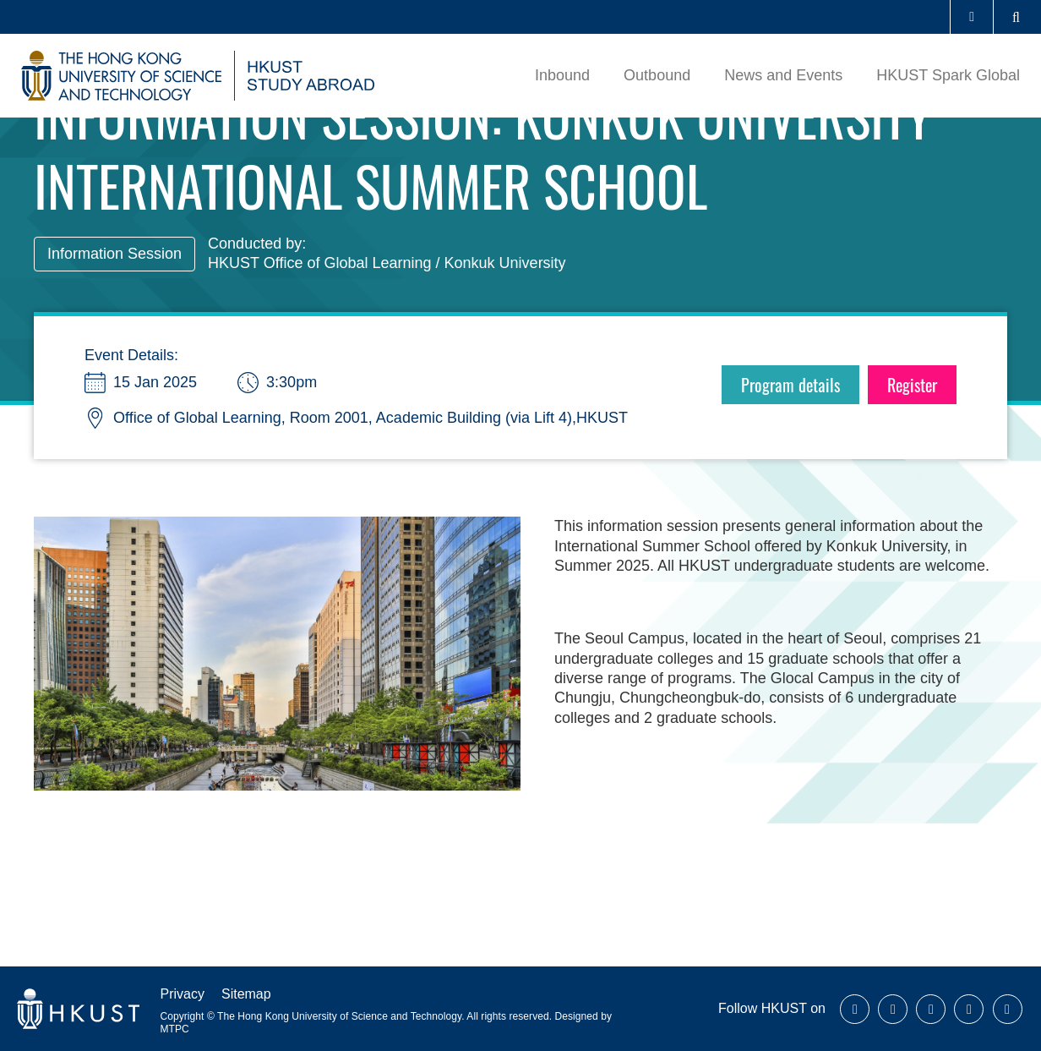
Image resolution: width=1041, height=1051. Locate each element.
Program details (790, 384)
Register (912, 384)
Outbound (657, 75)
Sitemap (246, 994)
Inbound (562, 75)
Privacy (182, 994)
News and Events (783, 75)
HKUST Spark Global (948, 75)
